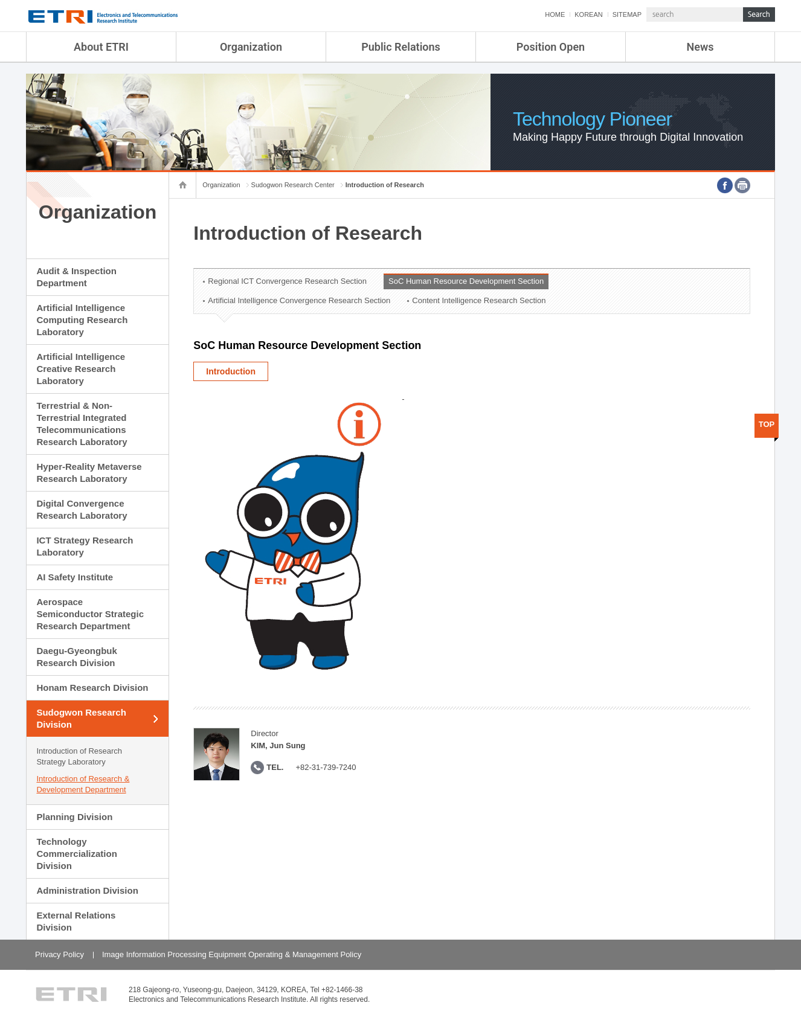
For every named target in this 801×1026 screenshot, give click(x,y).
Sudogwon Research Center (293, 184)
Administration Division (87, 890)
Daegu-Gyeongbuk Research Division (76, 657)
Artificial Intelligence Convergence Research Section (299, 300)
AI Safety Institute (74, 577)
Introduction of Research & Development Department (82, 784)
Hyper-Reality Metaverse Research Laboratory (88, 472)
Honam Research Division (92, 687)
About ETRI (101, 46)
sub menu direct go (0, 0)
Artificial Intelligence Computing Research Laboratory (81, 320)
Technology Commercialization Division (76, 853)
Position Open (550, 46)
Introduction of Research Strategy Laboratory (79, 756)
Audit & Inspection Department (76, 277)
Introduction (231, 371)
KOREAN (588, 14)
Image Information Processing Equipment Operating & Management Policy (231, 954)
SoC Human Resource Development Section (466, 281)
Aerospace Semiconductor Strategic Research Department (90, 614)
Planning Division (74, 817)
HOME (555, 14)
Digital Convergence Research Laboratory (81, 509)
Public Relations (400, 46)
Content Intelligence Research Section (478, 300)
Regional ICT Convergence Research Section (287, 281)
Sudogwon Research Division (81, 718)
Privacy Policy (59, 954)
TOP (767, 424)
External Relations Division (75, 921)
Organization (251, 46)
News (700, 46)
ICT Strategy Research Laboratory (84, 546)
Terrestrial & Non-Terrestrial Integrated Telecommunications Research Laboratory (81, 423)
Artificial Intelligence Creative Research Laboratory (80, 368)
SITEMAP (627, 14)
